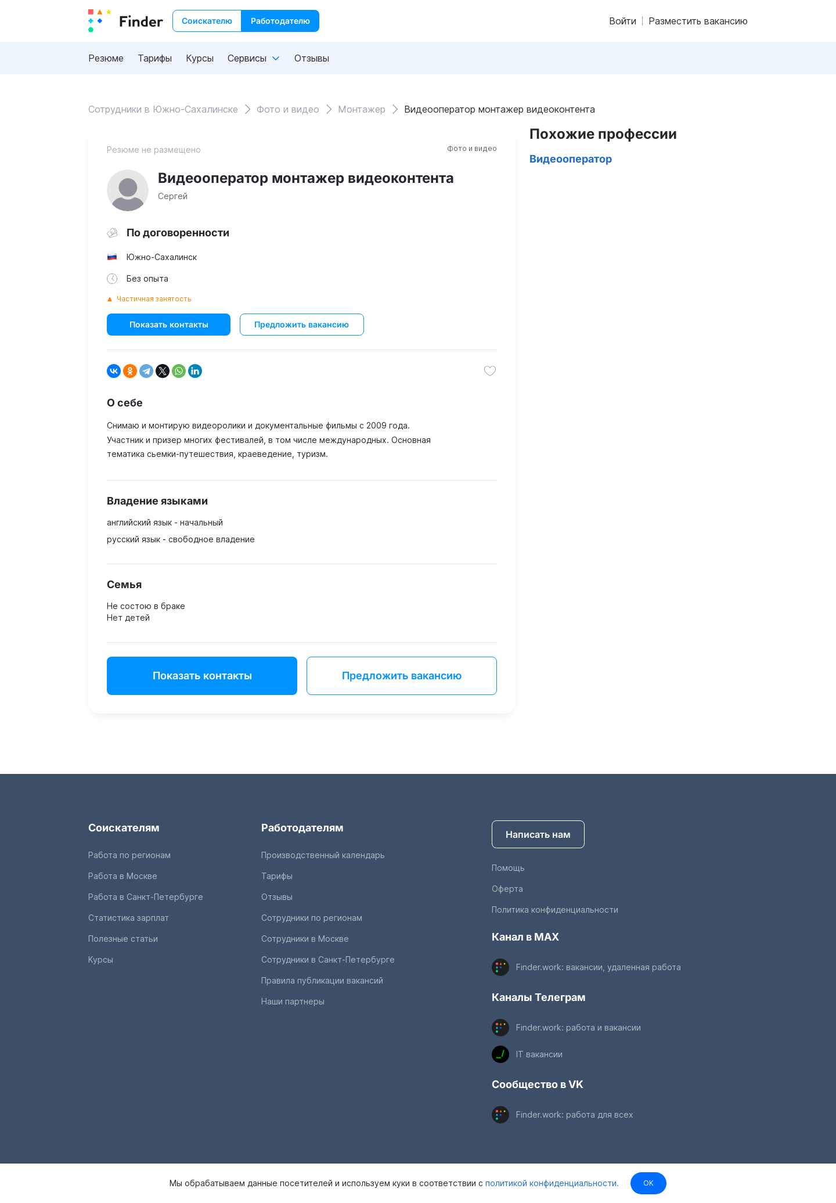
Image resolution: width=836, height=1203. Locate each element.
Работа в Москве (122, 876)
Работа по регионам (129, 855)
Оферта (507, 889)
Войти (622, 21)
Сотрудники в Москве (305, 938)
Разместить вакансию (698, 21)
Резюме (106, 58)
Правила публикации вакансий (322, 980)
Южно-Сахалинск (162, 257)
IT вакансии (539, 1054)
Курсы (200, 58)
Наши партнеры (293, 1001)
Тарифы (155, 58)
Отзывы (311, 58)
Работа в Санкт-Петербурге (145, 897)
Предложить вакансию (301, 324)
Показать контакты (168, 324)
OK (648, 1183)
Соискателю (207, 21)
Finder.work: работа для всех (574, 1114)
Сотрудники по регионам (311, 918)
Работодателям (302, 828)
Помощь (508, 868)
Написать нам (538, 834)
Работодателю (280, 21)
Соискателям (124, 828)
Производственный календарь (323, 855)
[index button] (125, 21)
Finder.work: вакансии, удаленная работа (598, 967)
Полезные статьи (123, 938)
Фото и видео (472, 148)
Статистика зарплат (128, 918)
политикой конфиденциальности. (551, 1183)
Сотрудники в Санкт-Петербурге (328, 959)
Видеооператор (570, 159)
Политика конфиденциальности (555, 909)
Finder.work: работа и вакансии (578, 1027)
